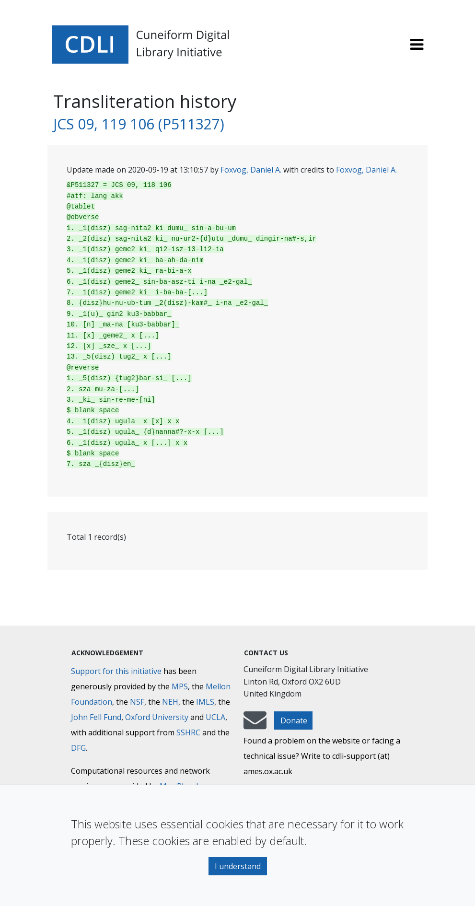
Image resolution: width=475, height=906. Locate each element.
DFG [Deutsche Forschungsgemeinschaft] (78, 748)
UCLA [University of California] (215, 717)
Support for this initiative (116, 671)
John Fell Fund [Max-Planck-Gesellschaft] (96, 717)
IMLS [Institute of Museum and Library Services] (205, 702)
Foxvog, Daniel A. (250, 169)
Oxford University (156, 717)
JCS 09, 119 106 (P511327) (138, 124)
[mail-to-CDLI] (254, 725)
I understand (238, 866)
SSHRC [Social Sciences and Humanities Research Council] (188, 732)
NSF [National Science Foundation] (137, 702)
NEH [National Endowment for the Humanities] (170, 702)
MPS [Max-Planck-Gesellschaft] (180, 686)
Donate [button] (293, 720)
